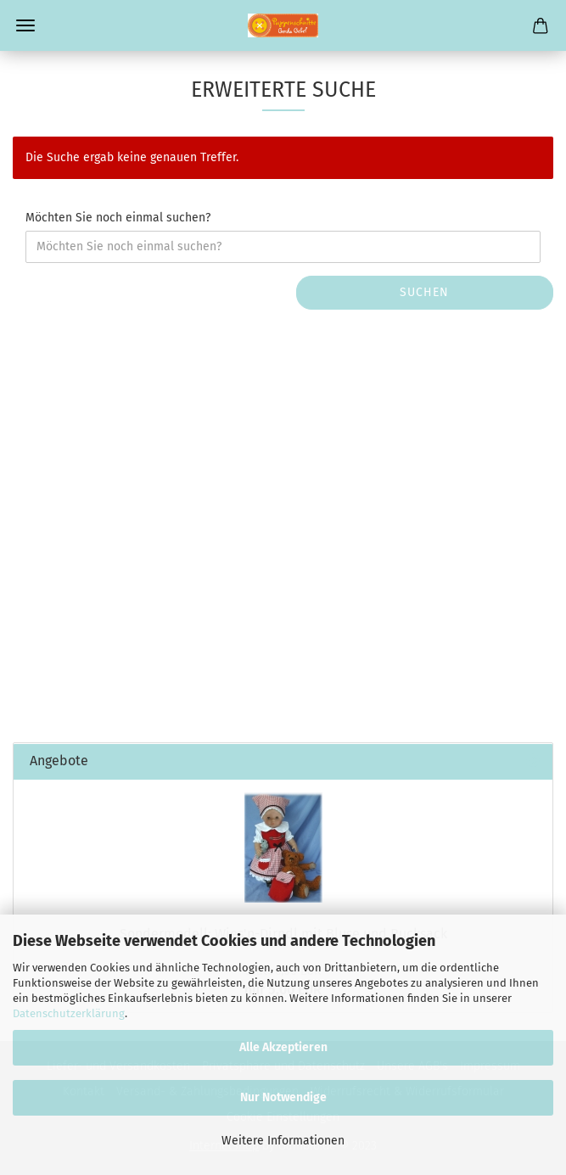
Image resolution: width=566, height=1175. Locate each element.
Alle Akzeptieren (283, 1047)
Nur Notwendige (283, 1097)
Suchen (424, 292)
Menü (25, 25)
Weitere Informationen (283, 1140)
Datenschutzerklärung (69, 1013)
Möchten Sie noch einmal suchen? (117, 217)
